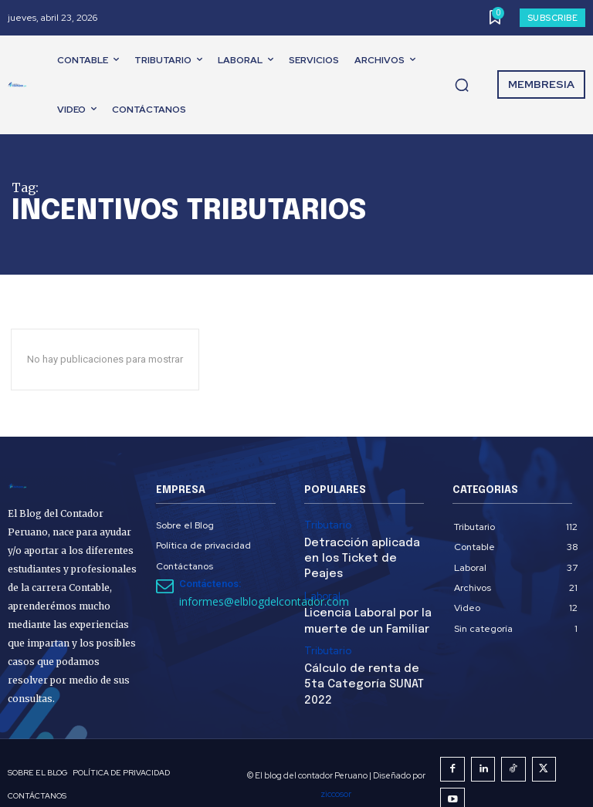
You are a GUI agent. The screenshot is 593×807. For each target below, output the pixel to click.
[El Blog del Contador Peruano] (20, 85)
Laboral (320, 575)
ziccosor (438, 773)
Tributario (324, 524)
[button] (461, 84)
